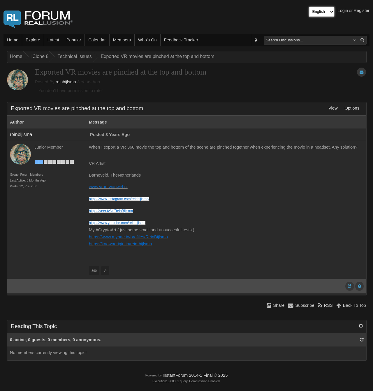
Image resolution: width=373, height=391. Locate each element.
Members (122, 40)
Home (12, 40)
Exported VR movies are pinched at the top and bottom (157, 56)
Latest (53, 40)
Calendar (97, 40)
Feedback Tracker (181, 40)
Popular (74, 40)
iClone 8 (40, 56)
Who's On (147, 40)
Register (361, 10)
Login (343, 10)
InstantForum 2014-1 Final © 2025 (195, 375)
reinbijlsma (66, 82)
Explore (33, 40)
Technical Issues (74, 56)
